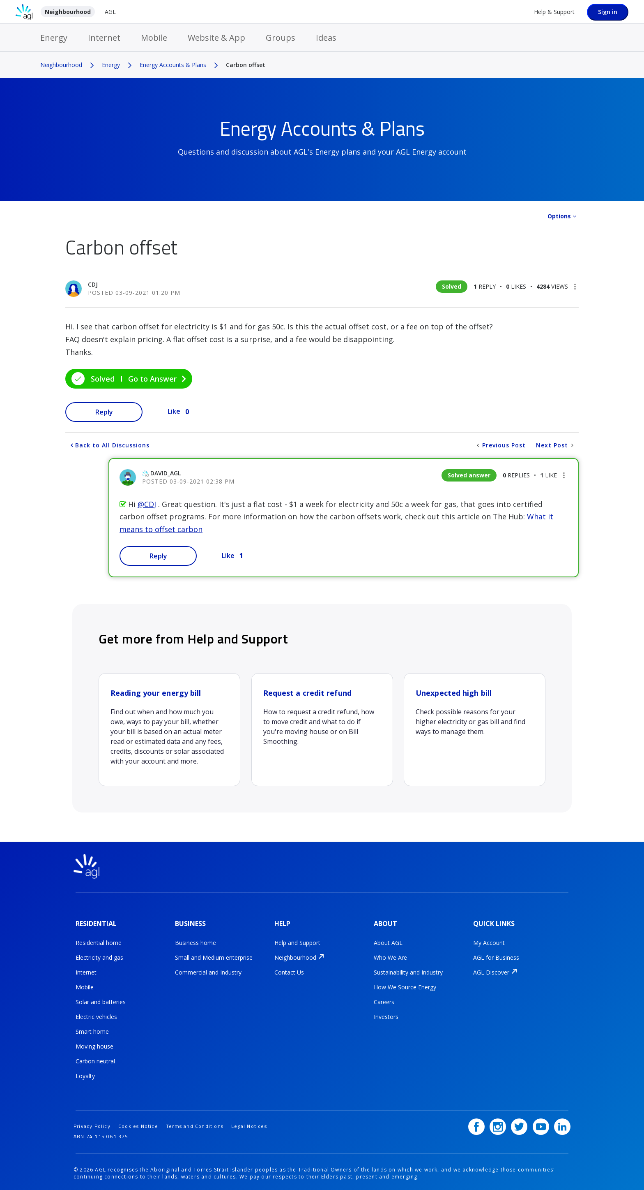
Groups (280, 37)
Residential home (99, 941)
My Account (489, 941)
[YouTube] (541, 1123)
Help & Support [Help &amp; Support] (554, 12)
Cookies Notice (138, 1123)
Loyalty (85, 1075)
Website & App (216, 37)
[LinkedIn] (562, 1123)
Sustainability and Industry (408, 971)
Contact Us (289, 971)
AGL (110, 12)
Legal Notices (249, 1123)
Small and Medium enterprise (214, 956)
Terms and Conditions (194, 1123)
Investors (386, 1015)
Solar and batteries (101, 1001)
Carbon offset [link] (245, 65)
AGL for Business (496, 956)
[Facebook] (476, 1123)
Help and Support (297, 941)
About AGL (388, 941)
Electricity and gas (99, 956)
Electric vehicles (96, 1015)
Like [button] (174, 411)
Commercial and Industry (208, 971)
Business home (195, 941)
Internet (104, 37)
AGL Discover (491, 971)
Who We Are (390, 956)
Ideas (326, 37)
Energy (53, 37)
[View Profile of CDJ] (93, 284)
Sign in (607, 12)
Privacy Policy (92, 1123)
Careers (384, 1001)
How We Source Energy (405, 986)
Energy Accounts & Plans (173, 65)
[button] (575, 286)
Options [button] (559, 216)
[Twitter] (519, 1123)
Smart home (92, 1030)
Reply (104, 412)
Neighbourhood (68, 12)
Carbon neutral (95, 1060)
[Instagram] (498, 1123)
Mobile (154, 37)
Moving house (94, 1045)
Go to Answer (152, 379)
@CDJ (147, 504)
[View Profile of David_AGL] (165, 473)
